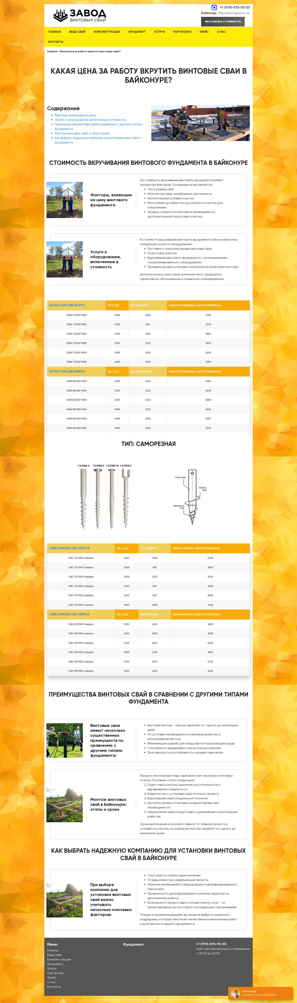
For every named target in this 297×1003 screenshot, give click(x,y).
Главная (54, 32)
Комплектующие (107, 32)
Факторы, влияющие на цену (75, 115)
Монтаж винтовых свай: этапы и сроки (82, 133)
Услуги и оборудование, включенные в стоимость (90, 120)
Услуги (159, 32)
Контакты (55, 42)
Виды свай (77, 32)
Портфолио (182, 32)
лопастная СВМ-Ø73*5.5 (67, 305)
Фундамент (137, 32)
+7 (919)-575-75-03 (235, 7)
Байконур (208, 13)
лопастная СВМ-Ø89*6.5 (67, 371)
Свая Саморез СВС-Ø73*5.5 (69, 548)
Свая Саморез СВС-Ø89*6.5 (69, 614)
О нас (221, 32)
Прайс (204, 32)
